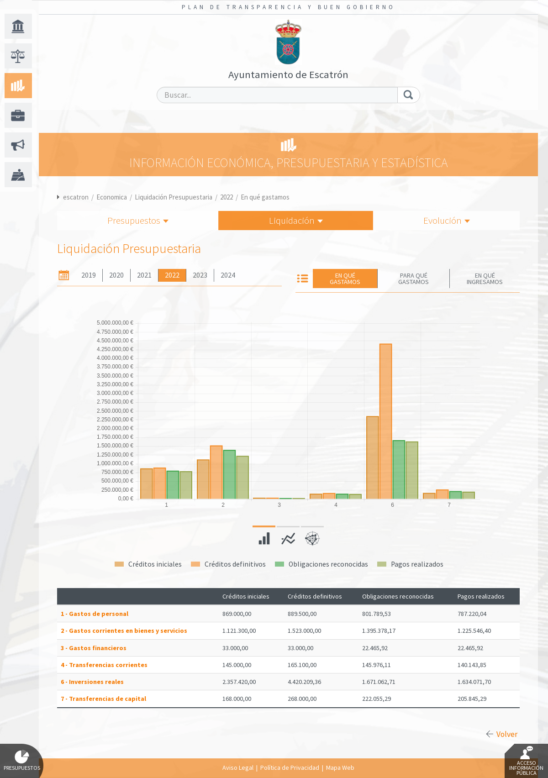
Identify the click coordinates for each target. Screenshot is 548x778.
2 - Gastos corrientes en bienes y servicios (124, 630)
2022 (226, 197)
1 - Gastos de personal (94, 614)
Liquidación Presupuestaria (173, 197)
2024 (228, 275)
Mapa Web (340, 767)
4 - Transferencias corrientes (104, 665)
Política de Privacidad (289, 767)
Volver (506, 734)
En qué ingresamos (485, 278)
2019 (88, 275)
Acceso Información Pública (526, 761)
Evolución (446, 220)
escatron (76, 197)
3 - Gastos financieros (93, 648)
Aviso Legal (237, 767)
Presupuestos (138, 220)
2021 (144, 275)
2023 (200, 275)
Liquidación (296, 220)
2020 (116, 275)
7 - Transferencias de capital (103, 698)
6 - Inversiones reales (92, 682)
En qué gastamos (265, 197)
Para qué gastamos (413, 278)
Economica (111, 197)
